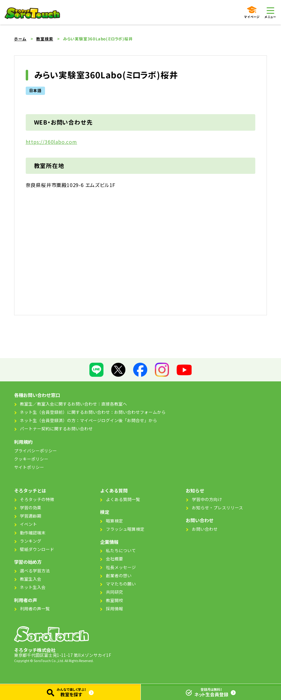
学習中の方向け (207, 499)
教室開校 (114, 600)
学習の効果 (30, 507)
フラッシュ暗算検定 (125, 529)
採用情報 (114, 608)
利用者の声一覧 (35, 608)
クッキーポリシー (31, 459)
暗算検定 (114, 521)
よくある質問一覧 (123, 499)
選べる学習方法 (35, 570)
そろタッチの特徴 (37, 499)
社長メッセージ (121, 567)
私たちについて (121, 550)
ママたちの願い (121, 584)
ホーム (20, 39)
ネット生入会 (33, 587)
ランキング (30, 541)
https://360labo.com (51, 141)
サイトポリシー (29, 467)
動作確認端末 (33, 533)
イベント (28, 524)
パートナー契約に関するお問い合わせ (56, 428)
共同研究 (114, 592)
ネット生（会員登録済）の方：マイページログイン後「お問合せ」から (88, 420)
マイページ (252, 12)
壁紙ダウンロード (37, 549)
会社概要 (114, 559)
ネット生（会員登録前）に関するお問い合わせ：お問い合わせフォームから (93, 412)
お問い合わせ (205, 529)
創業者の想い (119, 575)
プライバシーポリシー (35, 450)
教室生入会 (30, 579)
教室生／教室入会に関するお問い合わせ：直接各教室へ (73, 404)
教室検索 (44, 39)
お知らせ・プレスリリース (217, 507)
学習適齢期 (30, 516)
